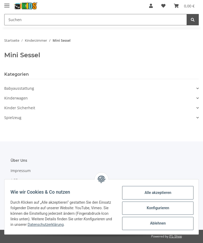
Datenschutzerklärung (87, 224)
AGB (14, 180)
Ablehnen (155, 223)
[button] (151, 6)
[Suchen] (95, 19)
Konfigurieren (155, 208)
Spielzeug (12, 117)
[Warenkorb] (184, 6)
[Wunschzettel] (163, 6)
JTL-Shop (175, 236)
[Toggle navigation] (7, 3)
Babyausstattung (19, 88)
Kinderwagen (16, 98)
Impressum (21, 170)
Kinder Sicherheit (19, 107)
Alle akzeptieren (155, 192)
